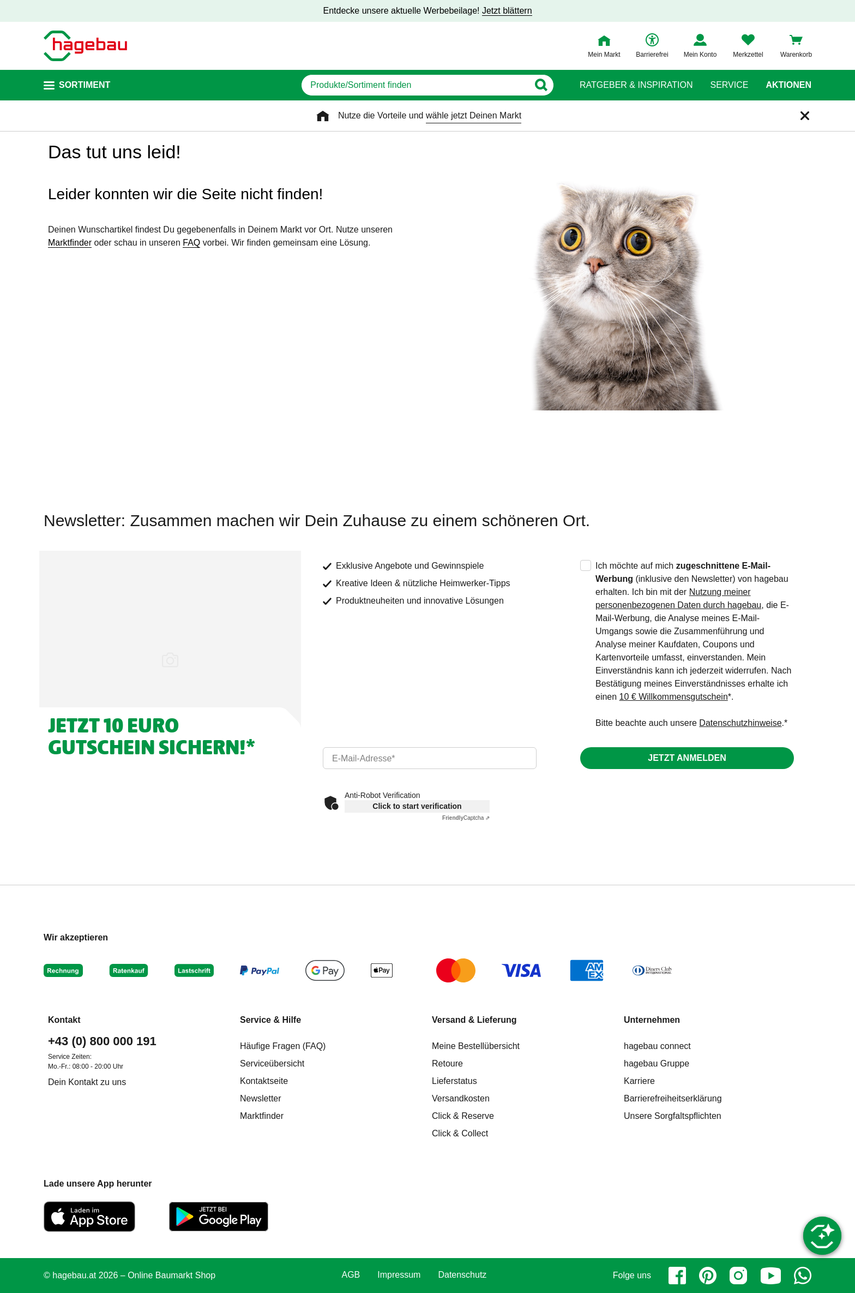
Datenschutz (462, 1275)
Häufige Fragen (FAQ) (283, 1046)
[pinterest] (707, 1275)
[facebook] (677, 1275)
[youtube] (770, 1275)
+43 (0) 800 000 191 (102, 1041)
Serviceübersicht (272, 1063)
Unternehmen (652, 1019)
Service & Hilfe (270, 1019)
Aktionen (788, 85)
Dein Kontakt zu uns (87, 1082)
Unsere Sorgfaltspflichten (672, 1116)
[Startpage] (85, 46)
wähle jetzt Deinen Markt (473, 115)
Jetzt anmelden (687, 757)
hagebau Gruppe (656, 1063)
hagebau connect (657, 1046)
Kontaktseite (264, 1081)
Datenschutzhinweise (740, 723)
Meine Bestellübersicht (476, 1046)
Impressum (398, 1275)
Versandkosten (461, 1098)
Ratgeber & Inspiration (636, 85)
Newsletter (260, 1098)
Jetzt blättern (507, 10)
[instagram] (738, 1275)
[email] (429, 758)
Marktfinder (70, 242)
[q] (415, 85)
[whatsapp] (802, 1275)
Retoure (447, 1063)
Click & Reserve (463, 1116)
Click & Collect (460, 1133)
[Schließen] (804, 115)
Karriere (639, 1081)
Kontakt (64, 1019)
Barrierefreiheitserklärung (673, 1098)
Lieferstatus (454, 1081)
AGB (351, 1275)
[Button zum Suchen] (541, 85)
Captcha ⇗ (466, 818)
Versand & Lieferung (474, 1019)
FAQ (191, 242)
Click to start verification (416, 806)
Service (729, 85)
